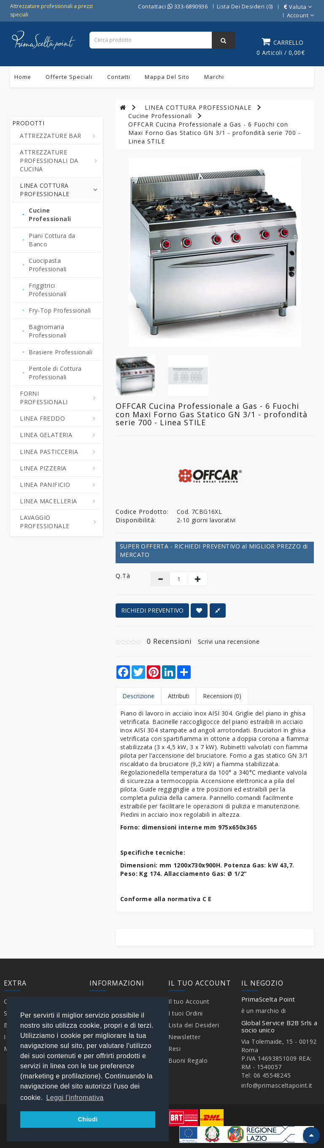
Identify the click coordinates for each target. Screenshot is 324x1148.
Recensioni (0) (222, 696)
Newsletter (184, 1037)
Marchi (214, 77)
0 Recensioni (169, 641)
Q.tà (123, 576)
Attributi (178, 696)
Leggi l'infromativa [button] (75, 1097)
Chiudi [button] (87, 1119)
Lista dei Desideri (193, 1025)
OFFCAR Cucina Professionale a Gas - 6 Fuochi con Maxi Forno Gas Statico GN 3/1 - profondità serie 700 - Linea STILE (214, 132)
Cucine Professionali (160, 116)
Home (22, 77)
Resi (174, 1049)
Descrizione (138, 696)
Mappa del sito (167, 77)
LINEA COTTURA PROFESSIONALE (198, 107)
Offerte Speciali (69, 77)
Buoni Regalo (188, 1060)
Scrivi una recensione (229, 641)
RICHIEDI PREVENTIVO (152, 610)
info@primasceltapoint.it (277, 1085)
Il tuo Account (188, 1001)
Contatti (118, 77)
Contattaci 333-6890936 (173, 6)
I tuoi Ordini (185, 1013)
